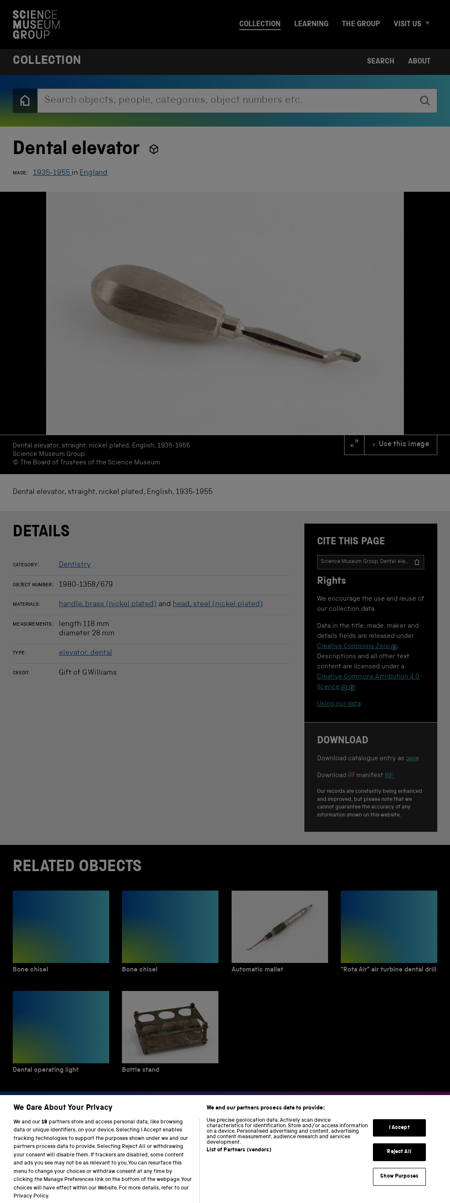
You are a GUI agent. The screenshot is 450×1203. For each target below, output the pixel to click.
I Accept (399, 1135)
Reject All (399, 1160)
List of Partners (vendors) (239, 1158)
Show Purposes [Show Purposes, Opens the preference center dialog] (399, 1184)
